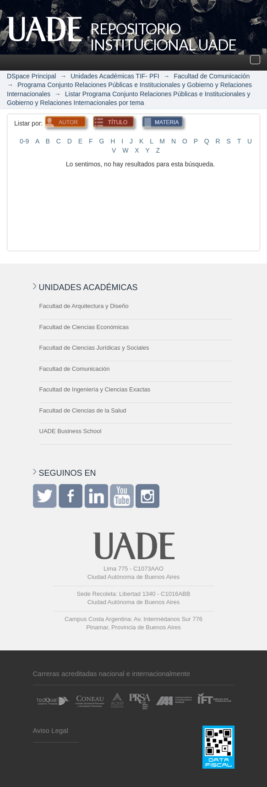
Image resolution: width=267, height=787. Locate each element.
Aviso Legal (50, 730)
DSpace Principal (31, 76)
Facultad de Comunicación (212, 76)
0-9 (24, 141)
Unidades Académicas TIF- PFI (115, 76)
